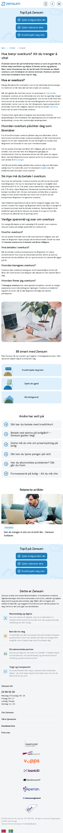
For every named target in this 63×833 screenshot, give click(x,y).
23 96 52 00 (8, 692)
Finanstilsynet (30, 824)
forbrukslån (51, 93)
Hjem (3, 48)
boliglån (43, 168)
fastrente (54, 106)
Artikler (12, 48)
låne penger (18, 159)
